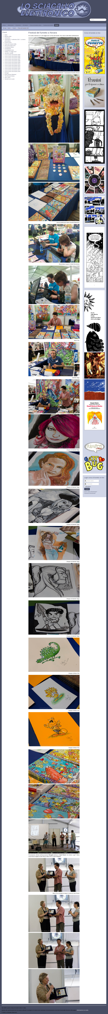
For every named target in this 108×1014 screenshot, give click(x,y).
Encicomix (18, 25)
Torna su (104, 1012)
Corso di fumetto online (35, 25)
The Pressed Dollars (10, 76)
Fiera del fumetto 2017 (10, 45)
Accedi (87, 489)
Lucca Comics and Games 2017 (12, 70)
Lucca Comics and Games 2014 (12, 66)
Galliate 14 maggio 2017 (11, 51)
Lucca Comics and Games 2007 (12, 59)
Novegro (7, 73)
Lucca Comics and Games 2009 (12, 62)
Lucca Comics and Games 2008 (12, 60)
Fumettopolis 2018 (9, 50)
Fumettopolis (8, 48)
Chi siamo (25, 25)
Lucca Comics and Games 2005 (12, 56)
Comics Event (8, 42)
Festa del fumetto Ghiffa (10, 44)
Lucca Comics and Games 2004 (12, 54)
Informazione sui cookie (82, 1010)
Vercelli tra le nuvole (9, 79)
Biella (6, 35)
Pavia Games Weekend (10, 74)
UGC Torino (7, 77)
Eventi (56, 25)
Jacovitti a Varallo (9, 53)
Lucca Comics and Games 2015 (12, 68)
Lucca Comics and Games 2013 (12, 65)
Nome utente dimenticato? (90, 491)
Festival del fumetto (48, 25)
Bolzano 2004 (8, 36)
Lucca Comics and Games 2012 (12, 63)
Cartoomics (7, 38)
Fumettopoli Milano (9, 47)
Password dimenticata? (90, 493)
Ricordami (88, 486)
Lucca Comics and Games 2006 (12, 57)
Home (4, 25)
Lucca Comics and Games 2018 (12, 71)
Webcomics (11, 25)
